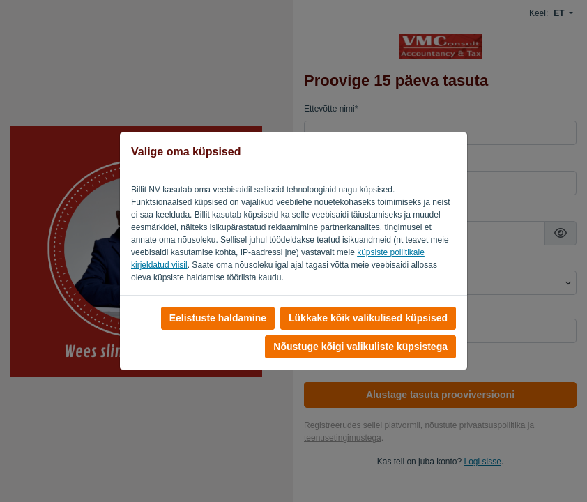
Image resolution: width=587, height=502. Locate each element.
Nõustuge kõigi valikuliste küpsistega (360, 346)
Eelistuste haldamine (217, 318)
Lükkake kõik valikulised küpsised (368, 318)
